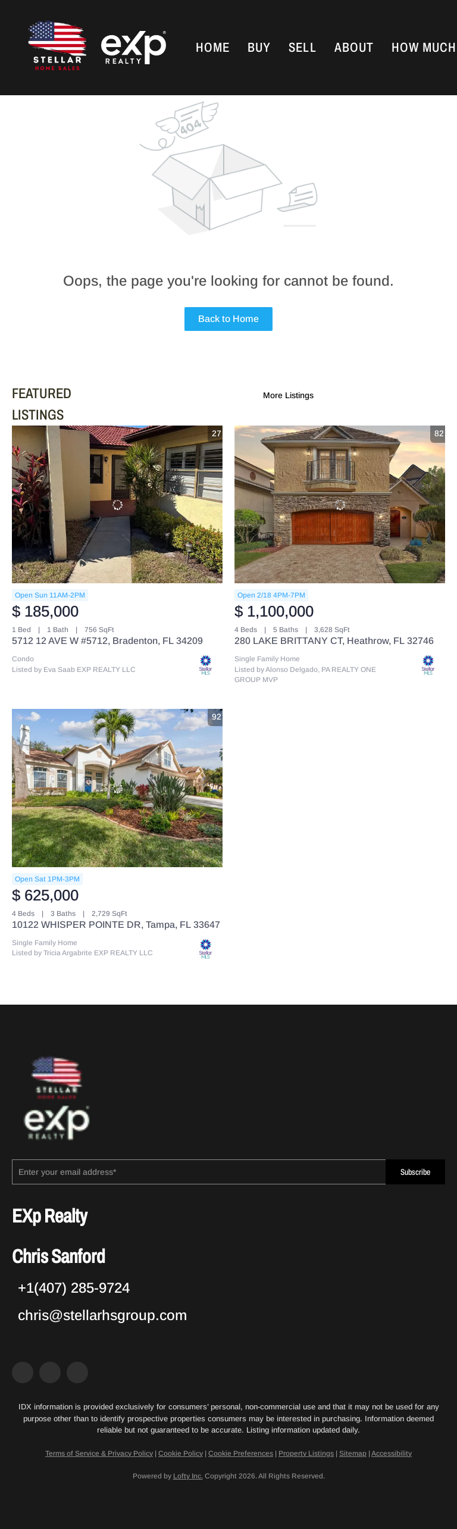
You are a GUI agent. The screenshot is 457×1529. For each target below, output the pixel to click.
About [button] (354, 47)
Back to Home (228, 319)
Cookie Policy (180, 1453)
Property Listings (306, 1453)
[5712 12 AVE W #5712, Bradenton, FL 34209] (117, 505)
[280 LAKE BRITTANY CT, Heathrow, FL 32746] (339, 505)
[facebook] (22, 1372)
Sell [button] (302, 47)
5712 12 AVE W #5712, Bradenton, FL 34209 (107, 641)
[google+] (77, 1372)
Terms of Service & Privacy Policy (99, 1453)
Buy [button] (259, 47)
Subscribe (415, 1172)
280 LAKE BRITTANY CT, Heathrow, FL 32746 (334, 641)
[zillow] (50, 1372)
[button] (56, 47)
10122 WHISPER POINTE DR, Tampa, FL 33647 (116, 925)
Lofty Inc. (188, 1476)
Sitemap (353, 1453)
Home (213, 47)
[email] (199, 1171)
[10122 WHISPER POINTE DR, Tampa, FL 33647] (117, 788)
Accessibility (391, 1453)
